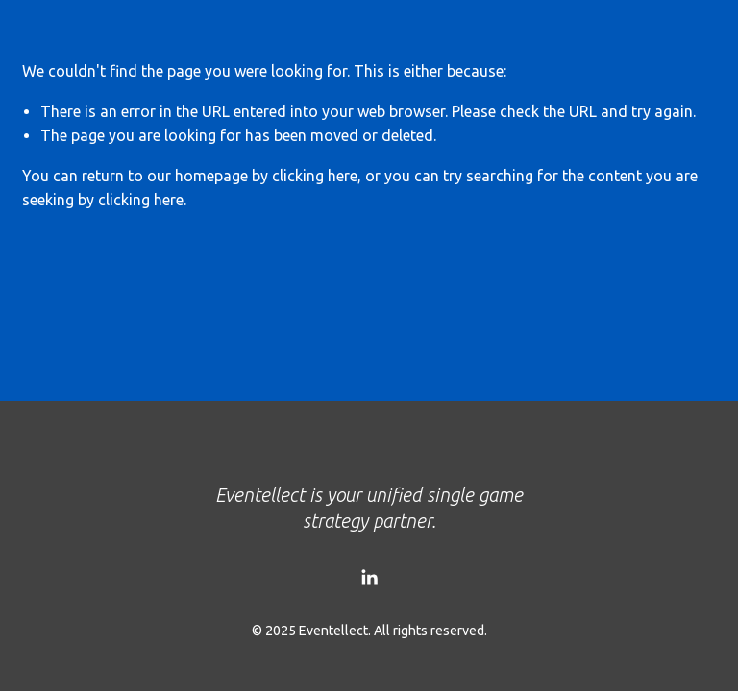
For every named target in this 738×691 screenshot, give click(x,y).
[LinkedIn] (369, 577)
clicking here (314, 175)
